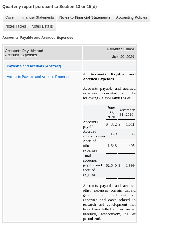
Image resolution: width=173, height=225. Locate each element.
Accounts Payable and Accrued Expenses (38, 76)
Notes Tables (14, 26)
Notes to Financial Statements (83, 17)
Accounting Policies (130, 17)
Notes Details (41, 26)
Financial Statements (36, 17)
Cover (8, 17)
